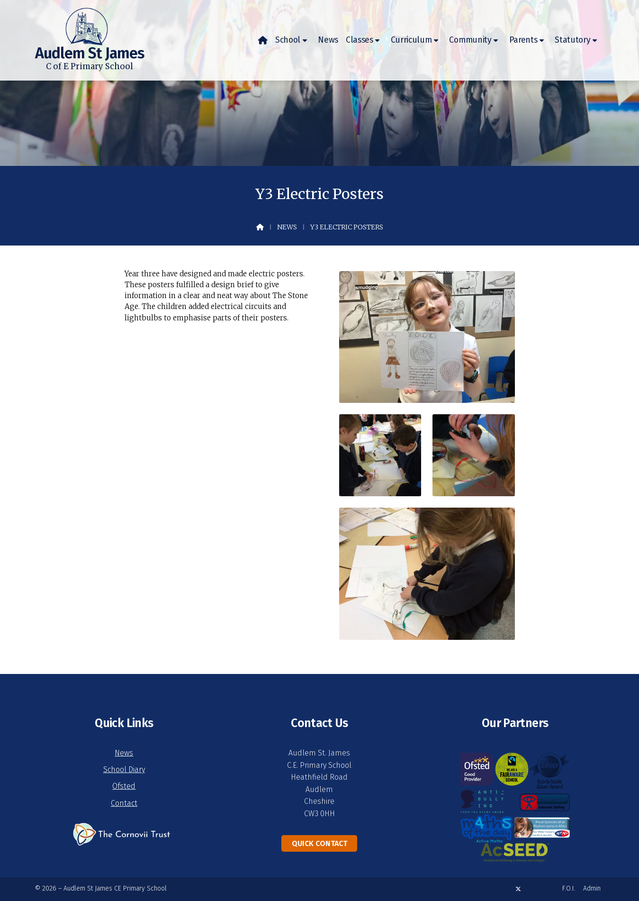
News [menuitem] (328, 40)
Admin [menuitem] (592, 888)
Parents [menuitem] (523, 40)
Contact (124, 803)
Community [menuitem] (470, 40)
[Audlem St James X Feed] (518, 888)
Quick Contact (319, 843)
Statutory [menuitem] (572, 40)
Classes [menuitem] (359, 40)
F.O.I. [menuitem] (569, 888)
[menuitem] (262, 40)
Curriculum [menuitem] (411, 40)
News (287, 227)
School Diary (124, 769)
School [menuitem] (287, 40)
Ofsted (123, 786)
